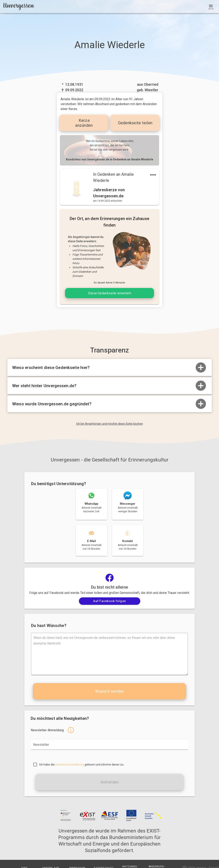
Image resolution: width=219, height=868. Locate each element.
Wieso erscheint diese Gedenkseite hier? (109, 367)
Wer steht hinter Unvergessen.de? (109, 386)
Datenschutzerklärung (69, 764)
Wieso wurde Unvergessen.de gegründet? (109, 404)
